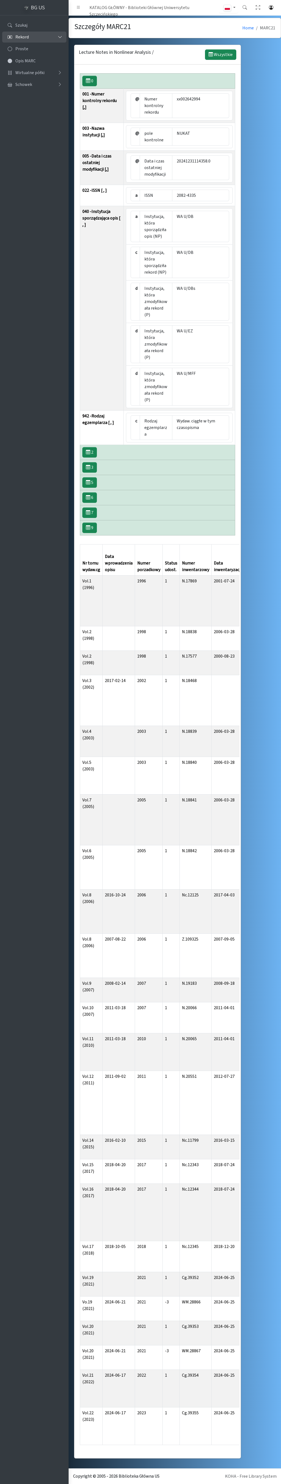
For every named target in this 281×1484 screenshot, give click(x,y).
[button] (78, 7)
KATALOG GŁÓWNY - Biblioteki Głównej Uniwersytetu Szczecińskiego (139, 9)
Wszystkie (221, 55)
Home (248, 28)
